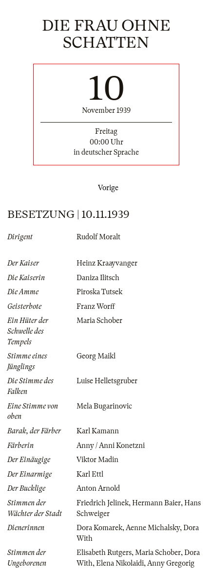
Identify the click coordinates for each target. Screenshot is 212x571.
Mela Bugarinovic (104, 406)
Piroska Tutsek (99, 292)
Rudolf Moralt (98, 237)
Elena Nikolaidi (120, 563)
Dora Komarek (99, 528)
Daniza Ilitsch (98, 278)
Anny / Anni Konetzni (111, 445)
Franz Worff (96, 306)
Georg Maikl (96, 356)
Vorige (106, 188)
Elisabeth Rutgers (104, 552)
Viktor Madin (97, 460)
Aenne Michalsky (153, 528)
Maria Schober (99, 320)
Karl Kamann (98, 431)
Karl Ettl (90, 474)
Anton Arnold (98, 488)
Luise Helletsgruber (107, 381)
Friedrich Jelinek (103, 503)
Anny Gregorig (170, 563)
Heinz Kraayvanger (107, 263)
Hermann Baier (156, 503)
